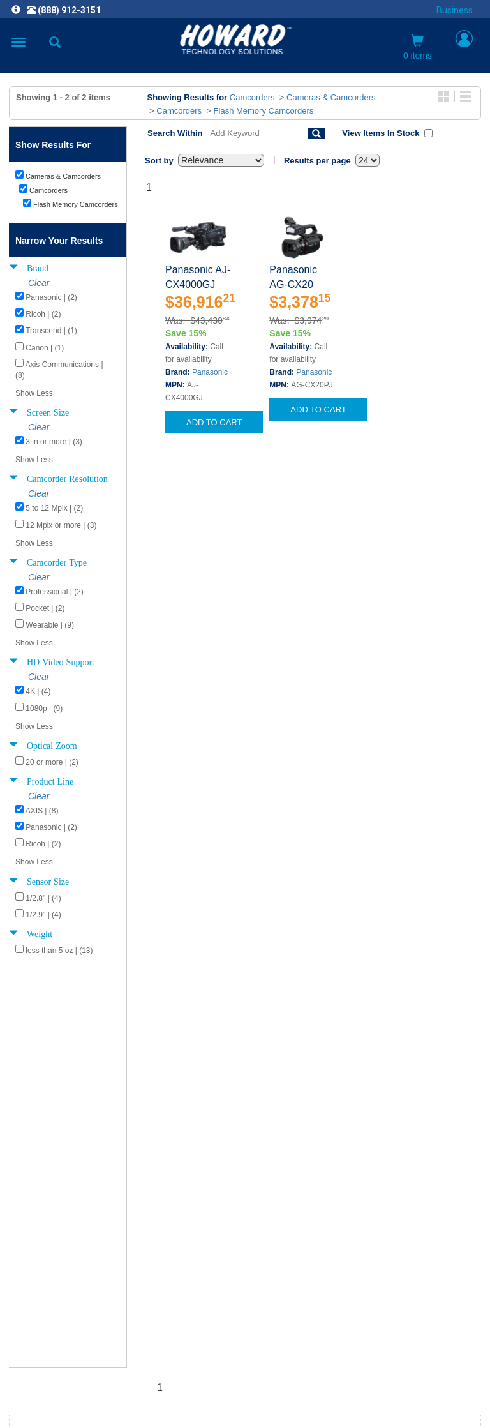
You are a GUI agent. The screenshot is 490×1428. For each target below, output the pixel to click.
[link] (167, 1397)
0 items (417, 47)
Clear (38, 283)
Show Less (34, 393)
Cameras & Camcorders (330, 97)
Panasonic (210, 372)
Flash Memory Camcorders (264, 111)
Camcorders (252, 97)
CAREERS (245, 1233)
